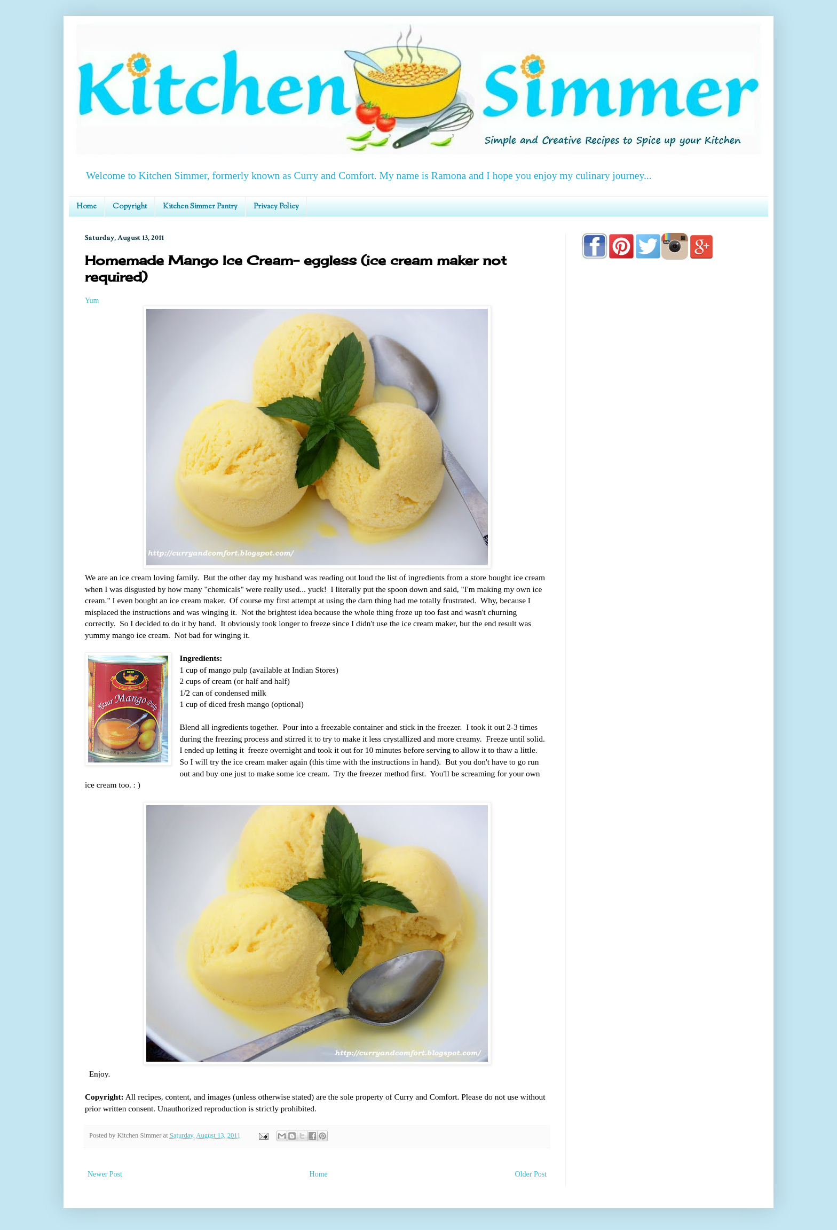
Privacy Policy (276, 206)
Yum (92, 301)
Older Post (531, 1174)
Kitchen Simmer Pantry (200, 206)
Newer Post (105, 1174)
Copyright (130, 206)
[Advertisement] (666, 573)
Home (86, 206)
